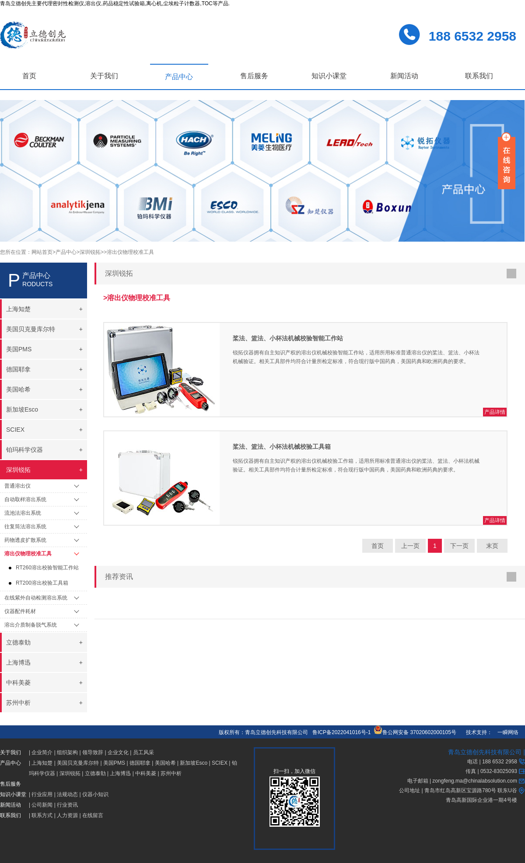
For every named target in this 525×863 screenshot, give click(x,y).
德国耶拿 (140, 763)
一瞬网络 (505, 732)
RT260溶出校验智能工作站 (47, 568)
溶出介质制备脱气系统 (30, 625)
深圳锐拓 (70, 773)
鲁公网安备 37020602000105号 (415, 732)
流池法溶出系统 (22, 513)
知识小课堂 (329, 76)
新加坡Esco (193, 763)
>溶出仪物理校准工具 (129, 252)
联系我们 (479, 76)
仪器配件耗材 (20, 611)
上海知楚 (42, 763)
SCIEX (220, 763)
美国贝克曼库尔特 (78, 763)
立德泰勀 (95, 773)
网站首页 (42, 252)
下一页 (459, 545)
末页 (492, 545)
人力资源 (67, 815)
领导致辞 (92, 752)
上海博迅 (120, 773)
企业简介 (42, 752)
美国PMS (114, 763)
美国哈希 (165, 763)
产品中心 (179, 76)
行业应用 (42, 794)
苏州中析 (171, 773)
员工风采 (143, 752)
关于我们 (104, 76)
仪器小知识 (95, 794)
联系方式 (42, 815)
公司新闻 (42, 805)
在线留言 (92, 815)
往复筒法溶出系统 (25, 526)
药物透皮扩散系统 (25, 540)
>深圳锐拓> (90, 252)
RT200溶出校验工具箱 (42, 583)
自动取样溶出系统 (25, 499)
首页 (29, 76)
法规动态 (67, 794)
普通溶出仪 (17, 486)
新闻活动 (404, 76)
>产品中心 (64, 252)
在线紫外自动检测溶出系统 (35, 598)
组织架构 (67, 752)
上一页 (410, 545)
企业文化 (118, 752)
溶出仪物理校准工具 (28, 554)
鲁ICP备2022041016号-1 (341, 732)
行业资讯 (67, 805)
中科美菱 (145, 773)
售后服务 (254, 76)
